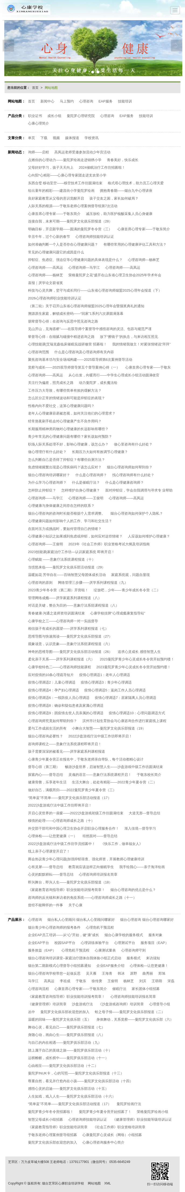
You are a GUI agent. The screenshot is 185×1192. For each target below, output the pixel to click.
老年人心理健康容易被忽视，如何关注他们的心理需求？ (72, 413)
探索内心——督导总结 (45, 775)
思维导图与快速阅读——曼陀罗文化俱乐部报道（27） (70, 636)
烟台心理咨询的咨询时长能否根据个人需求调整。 (66, 513)
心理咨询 (86, 101)
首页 (35, 88)
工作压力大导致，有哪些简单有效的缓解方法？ (65, 390)
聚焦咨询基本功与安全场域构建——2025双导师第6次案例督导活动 (80, 360)
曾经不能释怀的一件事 (45, 905)
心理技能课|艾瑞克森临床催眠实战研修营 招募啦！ (67, 344)
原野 (133, 973)
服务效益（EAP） (42, 950)
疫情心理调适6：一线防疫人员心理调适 (58, 698)
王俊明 (112, 981)
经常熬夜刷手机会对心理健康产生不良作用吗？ (65, 421)
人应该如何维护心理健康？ (149, 536)
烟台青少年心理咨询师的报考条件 (54, 927)
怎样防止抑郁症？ (42, 490)
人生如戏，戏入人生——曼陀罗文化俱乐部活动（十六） (72, 1096)
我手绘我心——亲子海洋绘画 (142, 867)
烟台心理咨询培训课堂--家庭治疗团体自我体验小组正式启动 (74, 958)
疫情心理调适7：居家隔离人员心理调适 (125, 698)
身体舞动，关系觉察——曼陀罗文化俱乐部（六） (134, 1019)
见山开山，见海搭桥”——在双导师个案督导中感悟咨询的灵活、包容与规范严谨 (90, 329)
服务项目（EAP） (155, 943)
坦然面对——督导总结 (99, 836)
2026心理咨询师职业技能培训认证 (54, 298)
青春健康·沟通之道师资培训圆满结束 (56, 613)
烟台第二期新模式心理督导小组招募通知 (59, 966)
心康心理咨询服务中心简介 (103, 1142)
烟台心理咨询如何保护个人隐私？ (136, 513)
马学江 (33, 981)
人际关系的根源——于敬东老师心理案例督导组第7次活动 (72, 206)
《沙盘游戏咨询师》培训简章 (121, 1004)
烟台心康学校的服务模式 (123, 935)
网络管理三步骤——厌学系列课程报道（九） (93, 583)
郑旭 (161, 973)
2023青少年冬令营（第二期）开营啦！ (58, 590)
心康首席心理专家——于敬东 (148, 367)
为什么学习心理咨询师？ (47, 482)
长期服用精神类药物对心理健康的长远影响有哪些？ (68, 429)
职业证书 (35, 116)
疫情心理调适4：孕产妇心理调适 (53, 690)
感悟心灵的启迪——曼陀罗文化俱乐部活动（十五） (68, 1089)
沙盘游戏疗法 (82, 1004)
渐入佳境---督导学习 (140, 828)
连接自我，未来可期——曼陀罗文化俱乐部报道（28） (70, 221)
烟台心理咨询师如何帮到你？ (129, 467)
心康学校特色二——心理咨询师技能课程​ (59, 667)
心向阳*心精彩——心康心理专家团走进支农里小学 (67, 175)
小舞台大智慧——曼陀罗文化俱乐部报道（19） (109, 728)
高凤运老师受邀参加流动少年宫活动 (82, 152)
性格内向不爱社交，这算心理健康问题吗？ (61, 406)
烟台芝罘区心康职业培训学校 (63, 1183)
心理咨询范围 (38, 352)
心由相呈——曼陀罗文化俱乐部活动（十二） (63, 1066)
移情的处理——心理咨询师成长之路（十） (61, 821)
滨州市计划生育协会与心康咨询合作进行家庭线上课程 (124, 721)
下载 (43, 138)
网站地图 (51, 88)
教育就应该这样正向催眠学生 (91, 867)
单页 (31, 138)
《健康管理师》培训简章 (47, 1004)
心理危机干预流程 (100, 927)
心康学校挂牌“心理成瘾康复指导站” (117, 613)
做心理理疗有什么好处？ (47, 452)
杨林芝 (128, 981)
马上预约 (67, 101)
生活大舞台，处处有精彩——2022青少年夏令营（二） (114, 782)
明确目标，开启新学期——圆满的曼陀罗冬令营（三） (70, 229)
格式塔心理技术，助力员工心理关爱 (136, 183)
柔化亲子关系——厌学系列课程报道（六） (61, 659)
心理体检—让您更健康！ (149, 966)
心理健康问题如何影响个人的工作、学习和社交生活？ (70, 521)
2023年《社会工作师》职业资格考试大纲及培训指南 (109, 544)
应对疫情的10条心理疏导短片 (51, 675)
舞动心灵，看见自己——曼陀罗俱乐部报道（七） (66, 1027)
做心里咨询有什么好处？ (133, 444)
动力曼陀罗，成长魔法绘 (98, 383)
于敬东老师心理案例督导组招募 (52, 1135)
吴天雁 (91, 973)
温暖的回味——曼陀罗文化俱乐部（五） (59, 1019)
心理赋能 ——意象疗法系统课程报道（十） (62, 559)
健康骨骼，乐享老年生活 (47, 782)
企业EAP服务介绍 (110, 966)
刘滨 (142, 981)
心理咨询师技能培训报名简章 (133, 997)
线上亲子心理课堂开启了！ (49, 851)
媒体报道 (72, 138)
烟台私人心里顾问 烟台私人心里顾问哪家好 (81, 920)
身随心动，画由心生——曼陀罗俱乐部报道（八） (66, 1035)
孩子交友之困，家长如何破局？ (113, 198)
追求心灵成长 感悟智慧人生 (139, 652)
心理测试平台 (124, 943)
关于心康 (75, 905)
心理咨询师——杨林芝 (45, 275)
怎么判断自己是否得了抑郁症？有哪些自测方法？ (66, 460)
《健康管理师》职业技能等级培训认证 (142, 1119)
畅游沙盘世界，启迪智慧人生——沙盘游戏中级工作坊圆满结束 (114, 767)
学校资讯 (92, 138)
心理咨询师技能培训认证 (94, 237)
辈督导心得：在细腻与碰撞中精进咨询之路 (61, 337)
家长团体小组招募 (146, 989)
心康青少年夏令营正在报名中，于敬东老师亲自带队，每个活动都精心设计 (86, 759)
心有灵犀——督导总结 (45, 867)
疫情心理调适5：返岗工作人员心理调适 (115, 690)
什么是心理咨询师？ (91, 475)
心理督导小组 (159, 1004)
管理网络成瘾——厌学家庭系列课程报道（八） (65, 598)
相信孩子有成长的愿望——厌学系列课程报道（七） (68, 629)
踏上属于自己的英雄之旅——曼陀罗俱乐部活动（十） (70, 1050)
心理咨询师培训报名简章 (98, 874)
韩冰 (121, 973)
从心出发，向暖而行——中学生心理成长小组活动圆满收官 (113, 375)
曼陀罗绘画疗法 (129, 1104)
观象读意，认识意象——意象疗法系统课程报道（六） (70, 644)
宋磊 (170, 981)
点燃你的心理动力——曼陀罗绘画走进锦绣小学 (65, 160)
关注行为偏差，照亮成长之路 (51, 383)
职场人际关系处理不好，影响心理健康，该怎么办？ (68, 444)
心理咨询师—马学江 (84, 268)
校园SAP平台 (64, 943)
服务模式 (134, 958)
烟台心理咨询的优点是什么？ (133, 890)
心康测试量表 (105, 950)
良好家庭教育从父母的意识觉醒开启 (56, 198)
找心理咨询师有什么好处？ (133, 475)
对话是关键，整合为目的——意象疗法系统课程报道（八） (73, 605)
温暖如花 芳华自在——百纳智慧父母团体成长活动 (67, 575)
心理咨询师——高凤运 (45, 268)
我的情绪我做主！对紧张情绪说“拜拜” (141, 344)
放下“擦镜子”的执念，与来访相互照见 (129, 337)
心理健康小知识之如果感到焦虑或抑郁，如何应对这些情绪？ (75, 536)
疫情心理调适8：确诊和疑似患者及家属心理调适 (65, 705)
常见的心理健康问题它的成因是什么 (56, 252)
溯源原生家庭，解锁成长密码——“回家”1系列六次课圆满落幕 (75, 314)
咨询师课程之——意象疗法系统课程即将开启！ (65, 744)
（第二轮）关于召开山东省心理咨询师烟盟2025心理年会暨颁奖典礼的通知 (86, 306)
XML (107, 1183)
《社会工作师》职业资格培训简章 (119, 1127)
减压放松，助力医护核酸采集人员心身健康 (119, 214)
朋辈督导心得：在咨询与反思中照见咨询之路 (63, 321)
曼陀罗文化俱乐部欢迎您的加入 (64, 1012)
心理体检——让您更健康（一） (52, 836)
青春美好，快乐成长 (122, 160)
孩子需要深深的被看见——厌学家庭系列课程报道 (66, 751)
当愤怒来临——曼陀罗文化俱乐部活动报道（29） (66, 567)
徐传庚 (97, 981)
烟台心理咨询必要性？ (45, 736)
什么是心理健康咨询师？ (124, 482)
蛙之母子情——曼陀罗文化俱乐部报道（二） (130, 1012)
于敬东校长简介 (149, 775)
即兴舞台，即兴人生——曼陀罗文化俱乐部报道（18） (70, 882)
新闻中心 (47, 101)
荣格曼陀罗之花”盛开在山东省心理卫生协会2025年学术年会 (114, 275)
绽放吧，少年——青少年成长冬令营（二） (127, 590)
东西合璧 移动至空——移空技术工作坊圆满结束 (65, 183)
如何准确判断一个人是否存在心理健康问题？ (63, 244)
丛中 (31, 1012)
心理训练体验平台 (95, 943)
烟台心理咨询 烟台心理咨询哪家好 (147, 920)
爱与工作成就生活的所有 (47, 728)
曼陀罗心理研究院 (81, 116)
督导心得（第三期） (44, 767)
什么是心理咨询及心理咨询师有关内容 (84, 352)
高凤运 (49, 981)
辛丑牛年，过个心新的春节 (49, 237)
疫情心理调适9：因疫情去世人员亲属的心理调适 (65, 713)
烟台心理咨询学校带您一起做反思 (54, 973)
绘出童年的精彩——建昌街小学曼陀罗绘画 (61, 191)
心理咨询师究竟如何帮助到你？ (52, 721)
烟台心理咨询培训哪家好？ (49, 475)
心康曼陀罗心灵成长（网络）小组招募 (112, 1135)
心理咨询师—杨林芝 (143, 260)
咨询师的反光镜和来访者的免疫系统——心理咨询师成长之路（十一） (82, 898)
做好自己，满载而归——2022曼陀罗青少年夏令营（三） (72, 790)
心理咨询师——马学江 (45, 498)
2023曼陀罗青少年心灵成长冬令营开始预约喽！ (137, 659)
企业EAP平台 (38, 943)
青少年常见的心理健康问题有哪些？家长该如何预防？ (70, 436)
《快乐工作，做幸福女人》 (122, 844)
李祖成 (65, 981)
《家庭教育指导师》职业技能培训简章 (58, 1127)
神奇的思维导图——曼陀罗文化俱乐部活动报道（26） (70, 652)
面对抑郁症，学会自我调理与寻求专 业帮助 (139, 490)
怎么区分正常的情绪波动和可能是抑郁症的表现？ (66, 398)
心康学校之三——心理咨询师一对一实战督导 (63, 621)
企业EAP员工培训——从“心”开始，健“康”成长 (63, 935)
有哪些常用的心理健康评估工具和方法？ (134, 244)
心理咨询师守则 (133, 950)
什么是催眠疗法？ (86, 482)
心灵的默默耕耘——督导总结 (51, 874)
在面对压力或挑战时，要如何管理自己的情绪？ (65, 529)
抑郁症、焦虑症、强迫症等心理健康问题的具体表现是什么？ (75, 260)
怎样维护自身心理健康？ (80, 490)
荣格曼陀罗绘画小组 (152, 1112)
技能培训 (125, 101)
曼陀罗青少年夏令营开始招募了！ (105, 1112)
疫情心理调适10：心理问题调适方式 (137, 713)
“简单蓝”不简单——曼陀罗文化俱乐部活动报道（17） (69, 798)
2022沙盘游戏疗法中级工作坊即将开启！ (100, 736)
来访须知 (153, 958)
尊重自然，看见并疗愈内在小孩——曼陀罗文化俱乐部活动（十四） (80, 1081)
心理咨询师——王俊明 (85, 498)
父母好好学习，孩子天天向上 (51, 167)
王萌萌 (157, 981)
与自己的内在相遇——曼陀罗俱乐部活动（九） (65, 1043)
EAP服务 (106, 101)
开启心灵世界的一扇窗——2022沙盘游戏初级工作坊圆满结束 (75, 813)
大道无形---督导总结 (144, 813)
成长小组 (54, 116)
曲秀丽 (147, 973)
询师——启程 (38, 152)
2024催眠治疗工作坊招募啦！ (102, 167)
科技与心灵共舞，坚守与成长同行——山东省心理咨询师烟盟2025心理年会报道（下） (95, 290)
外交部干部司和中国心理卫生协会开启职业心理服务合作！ (73, 828)
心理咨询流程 (38, 989)
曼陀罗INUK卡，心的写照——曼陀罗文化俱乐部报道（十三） (76, 1073)
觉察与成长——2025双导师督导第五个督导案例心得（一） (74, 367)
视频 (56, 138)
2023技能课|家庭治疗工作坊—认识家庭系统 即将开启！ (71, 552)
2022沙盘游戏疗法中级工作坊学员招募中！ (61, 844)
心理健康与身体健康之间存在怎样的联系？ (61, 506)
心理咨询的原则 (40, 583)
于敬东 (81, 981)
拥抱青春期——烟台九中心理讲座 (126, 191)
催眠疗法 (119, 989)
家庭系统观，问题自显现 (130, 575)
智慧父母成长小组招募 (45, 1119)
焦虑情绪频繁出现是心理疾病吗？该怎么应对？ (65, 467)
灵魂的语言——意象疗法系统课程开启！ (99, 775)
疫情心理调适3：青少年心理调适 (106, 682)
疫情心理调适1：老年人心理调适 (104, 675)
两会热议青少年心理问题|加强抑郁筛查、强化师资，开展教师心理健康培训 (86, 859)
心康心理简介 (38, 123)
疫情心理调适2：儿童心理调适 (51, 682)
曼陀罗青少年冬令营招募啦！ (51, 1112)
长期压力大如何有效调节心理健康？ (100, 452)
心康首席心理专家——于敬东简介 (54, 214)
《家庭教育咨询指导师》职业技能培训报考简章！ (66, 890)
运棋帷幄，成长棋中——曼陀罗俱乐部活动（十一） (68, 1058)
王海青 (107, 973)
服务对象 (155, 935)
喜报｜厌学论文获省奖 (45, 283)
